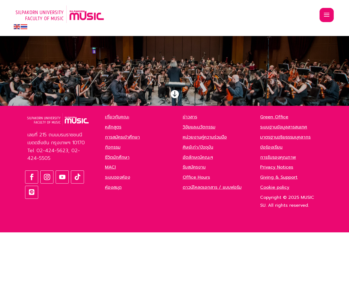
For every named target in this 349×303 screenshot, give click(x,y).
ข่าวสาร (190, 187)
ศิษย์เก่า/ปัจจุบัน (198, 218)
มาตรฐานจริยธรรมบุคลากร (285, 208)
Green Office (274, 187)
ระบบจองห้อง (117, 248)
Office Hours (196, 248)
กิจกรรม (113, 218)
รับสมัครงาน (194, 238)
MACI (110, 238)
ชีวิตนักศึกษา (117, 228)
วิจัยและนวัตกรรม (199, 197)
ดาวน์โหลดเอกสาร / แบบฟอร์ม (212, 258)
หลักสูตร (113, 197)
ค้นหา (77, 136)
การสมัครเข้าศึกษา (122, 208)
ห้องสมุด (113, 258)
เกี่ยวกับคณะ (117, 187)
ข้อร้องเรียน (271, 218)
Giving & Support (278, 248)
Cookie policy (274, 258)
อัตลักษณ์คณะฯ (198, 228)
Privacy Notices (276, 238)
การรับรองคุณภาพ (278, 228)
